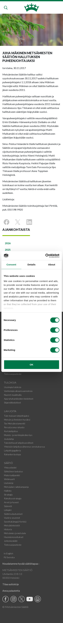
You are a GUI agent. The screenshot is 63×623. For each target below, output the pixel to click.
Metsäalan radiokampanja (16, 486)
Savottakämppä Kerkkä (15, 521)
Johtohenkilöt (10, 541)
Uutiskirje (8, 483)
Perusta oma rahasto (14, 427)
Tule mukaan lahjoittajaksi (16, 415)
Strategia (8, 494)
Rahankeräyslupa (12, 454)
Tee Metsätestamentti (14, 423)
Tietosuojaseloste (12, 374)
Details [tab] (32, 264)
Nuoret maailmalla (12, 394)
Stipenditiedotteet (12, 402)
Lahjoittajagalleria (12, 450)
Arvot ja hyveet (11, 502)
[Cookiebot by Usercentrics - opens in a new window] (45, 256)
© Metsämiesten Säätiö (15, 606)
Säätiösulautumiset (13, 513)
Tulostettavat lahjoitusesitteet (18, 442)
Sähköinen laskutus (13, 471)
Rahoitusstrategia (12, 498)
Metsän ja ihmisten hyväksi (17, 419)
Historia (8, 529)
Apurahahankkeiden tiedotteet (18, 398)
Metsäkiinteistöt (12, 525)
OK (31, 364)
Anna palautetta (11, 590)
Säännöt (8, 506)
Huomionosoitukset (13, 537)
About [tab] (51, 264)
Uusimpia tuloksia (12, 387)
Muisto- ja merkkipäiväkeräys (18, 435)
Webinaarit (9, 479)
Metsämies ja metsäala (15, 533)
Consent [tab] (11, 264)
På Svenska (9, 557)
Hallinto (8, 490)
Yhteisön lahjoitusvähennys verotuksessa (24, 446)
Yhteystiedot (10, 467)
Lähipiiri (8, 510)
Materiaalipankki (12, 475)
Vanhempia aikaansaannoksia (18, 391)
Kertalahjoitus (11, 431)
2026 (8, 243)
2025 (8, 249)
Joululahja (9, 439)
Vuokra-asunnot (12, 517)
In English (8, 553)
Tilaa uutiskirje (10, 584)
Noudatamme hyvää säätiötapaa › (20, 563)
